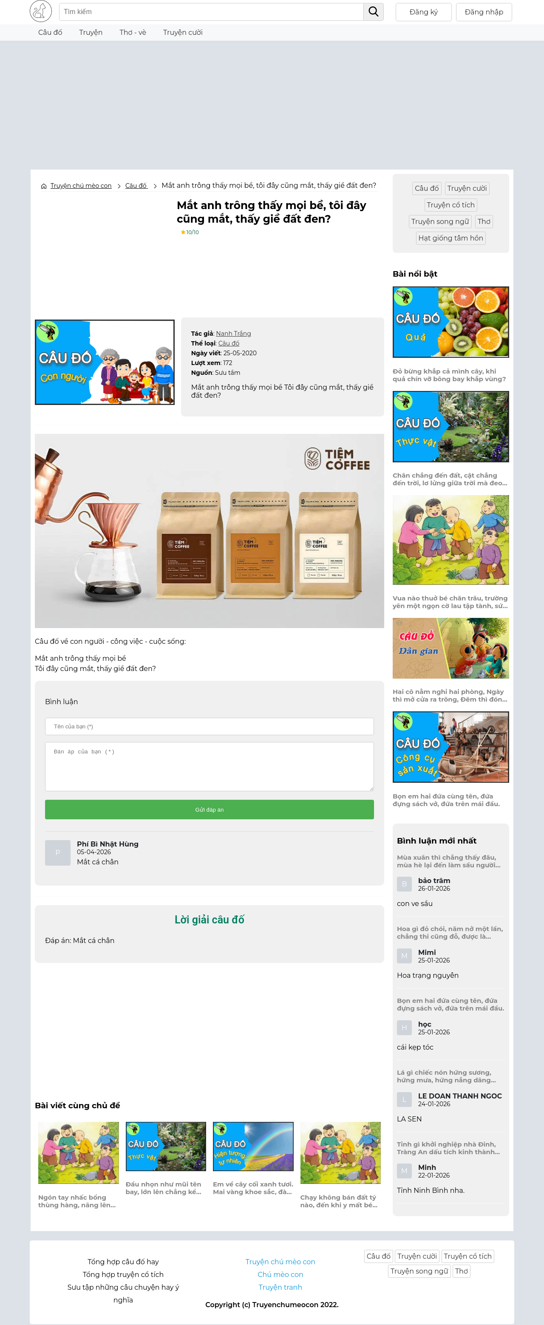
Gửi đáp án (210, 817)
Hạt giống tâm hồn (451, 238)
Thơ (484, 222)
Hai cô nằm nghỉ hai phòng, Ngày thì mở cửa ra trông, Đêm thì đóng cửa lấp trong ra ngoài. (450, 695)
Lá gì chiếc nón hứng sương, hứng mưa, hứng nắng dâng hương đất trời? (444, 1076)
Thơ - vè (132, 32)
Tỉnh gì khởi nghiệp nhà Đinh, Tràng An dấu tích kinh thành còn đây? (446, 1148)
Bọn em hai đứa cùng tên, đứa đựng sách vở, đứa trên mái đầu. (446, 800)
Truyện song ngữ (440, 222)
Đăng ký (424, 12)
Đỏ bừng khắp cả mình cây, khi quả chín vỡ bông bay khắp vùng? (449, 375)
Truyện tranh (281, 1288)
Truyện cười (183, 32)
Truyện (91, 32)
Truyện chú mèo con (81, 186)
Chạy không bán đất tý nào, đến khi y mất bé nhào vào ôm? (338, 1209)
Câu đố (50, 32)
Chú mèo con (280, 1275)
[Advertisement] (272, 100)
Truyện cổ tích (451, 205)
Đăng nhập (484, 12)
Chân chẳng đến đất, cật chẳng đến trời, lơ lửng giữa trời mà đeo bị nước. (447, 479)
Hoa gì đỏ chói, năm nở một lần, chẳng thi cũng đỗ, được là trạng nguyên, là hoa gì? (450, 932)
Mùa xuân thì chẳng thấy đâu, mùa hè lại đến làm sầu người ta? (446, 861)
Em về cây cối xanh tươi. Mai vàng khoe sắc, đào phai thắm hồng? (253, 1195)
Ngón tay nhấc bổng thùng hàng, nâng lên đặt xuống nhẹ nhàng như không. (74, 1209)
